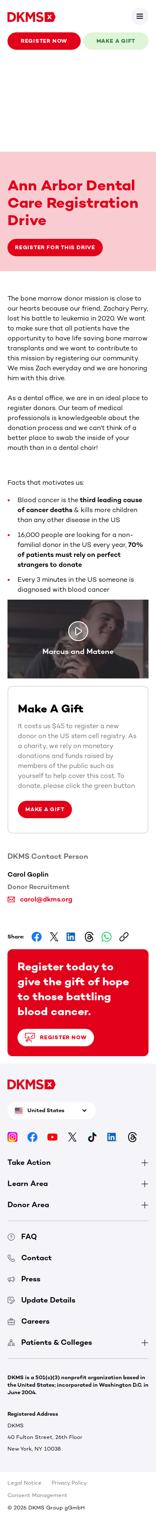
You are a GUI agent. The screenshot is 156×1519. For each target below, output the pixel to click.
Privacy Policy (69, 1483)
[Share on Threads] (89, 937)
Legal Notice (24, 1483)
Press (23, 1278)
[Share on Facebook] (37, 937)
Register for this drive (55, 247)
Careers (28, 1321)
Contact (29, 1257)
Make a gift (116, 41)
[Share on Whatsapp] (106, 937)
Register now (44, 41)
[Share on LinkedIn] (72, 937)
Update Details (41, 1300)
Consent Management (37, 1495)
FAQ (22, 1236)
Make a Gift (44, 809)
